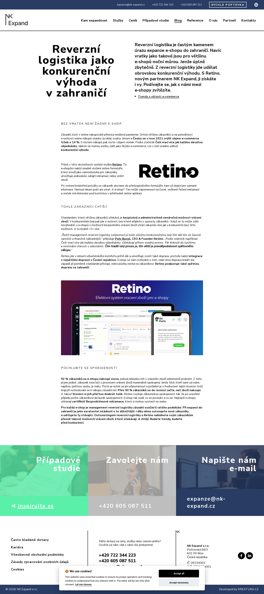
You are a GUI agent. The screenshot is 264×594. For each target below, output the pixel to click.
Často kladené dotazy (30, 540)
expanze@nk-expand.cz (131, 4)
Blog (178, 20)
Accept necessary (178, 582)
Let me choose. (83, 584)
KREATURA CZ (248, 589)
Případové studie (156, 20)
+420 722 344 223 (162, 4)
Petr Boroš (122, 239)
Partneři (229, 20)
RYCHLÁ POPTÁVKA (228, 5)
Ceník (133, 20)
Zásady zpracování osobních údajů (40, 562)
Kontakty (248, 20)
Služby (118, 20)
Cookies (17, 569)
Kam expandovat (94, 20)
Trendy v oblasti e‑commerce (158, 96)
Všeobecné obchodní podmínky (37, 554)
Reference (195, 20)
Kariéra (17, 547)
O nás (213, 20)
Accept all (179, 573)
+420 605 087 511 (191, 4)
